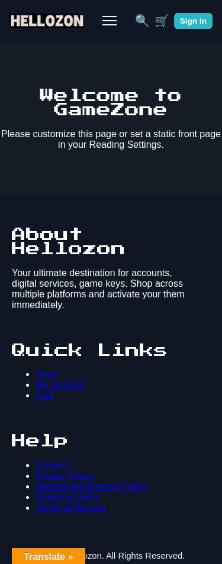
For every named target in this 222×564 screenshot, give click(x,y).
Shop (46, 374)
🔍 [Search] (142, 20)
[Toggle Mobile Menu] (109, 20)
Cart (44, 395)
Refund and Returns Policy (92, 486)
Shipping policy (67, 497)
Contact (52, 465)
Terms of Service (71, 508)
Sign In (193, 21)
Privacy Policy (65, 476)
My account (60, 385)
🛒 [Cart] (162, 20)
